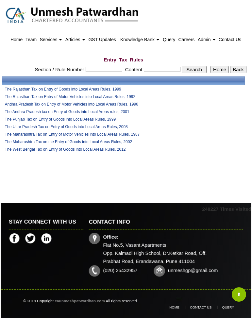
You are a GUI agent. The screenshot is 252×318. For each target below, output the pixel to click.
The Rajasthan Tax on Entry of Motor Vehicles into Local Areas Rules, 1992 (70, 96)
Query (169, 39)
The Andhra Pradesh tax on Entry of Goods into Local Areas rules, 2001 (67, 111)
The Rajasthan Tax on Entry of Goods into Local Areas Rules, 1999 (63, 89)
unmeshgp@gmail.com (192, 270)
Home (16, 39)
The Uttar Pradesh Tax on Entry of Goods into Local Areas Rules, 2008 (66, 127)
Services (51, 39)
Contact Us (230, 39)
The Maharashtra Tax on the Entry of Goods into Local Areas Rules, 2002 (68, 142)
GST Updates (102, 39)
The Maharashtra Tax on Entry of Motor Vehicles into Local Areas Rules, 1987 (72, 134)
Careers (186, 39)
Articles (75, 39)
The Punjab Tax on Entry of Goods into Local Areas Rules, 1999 (60, 119)
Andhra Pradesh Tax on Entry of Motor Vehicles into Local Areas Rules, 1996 (71, 104)
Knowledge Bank (139, 39)
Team (31, 39)
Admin (206, 39)
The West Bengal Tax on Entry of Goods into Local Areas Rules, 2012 (65, 149)
